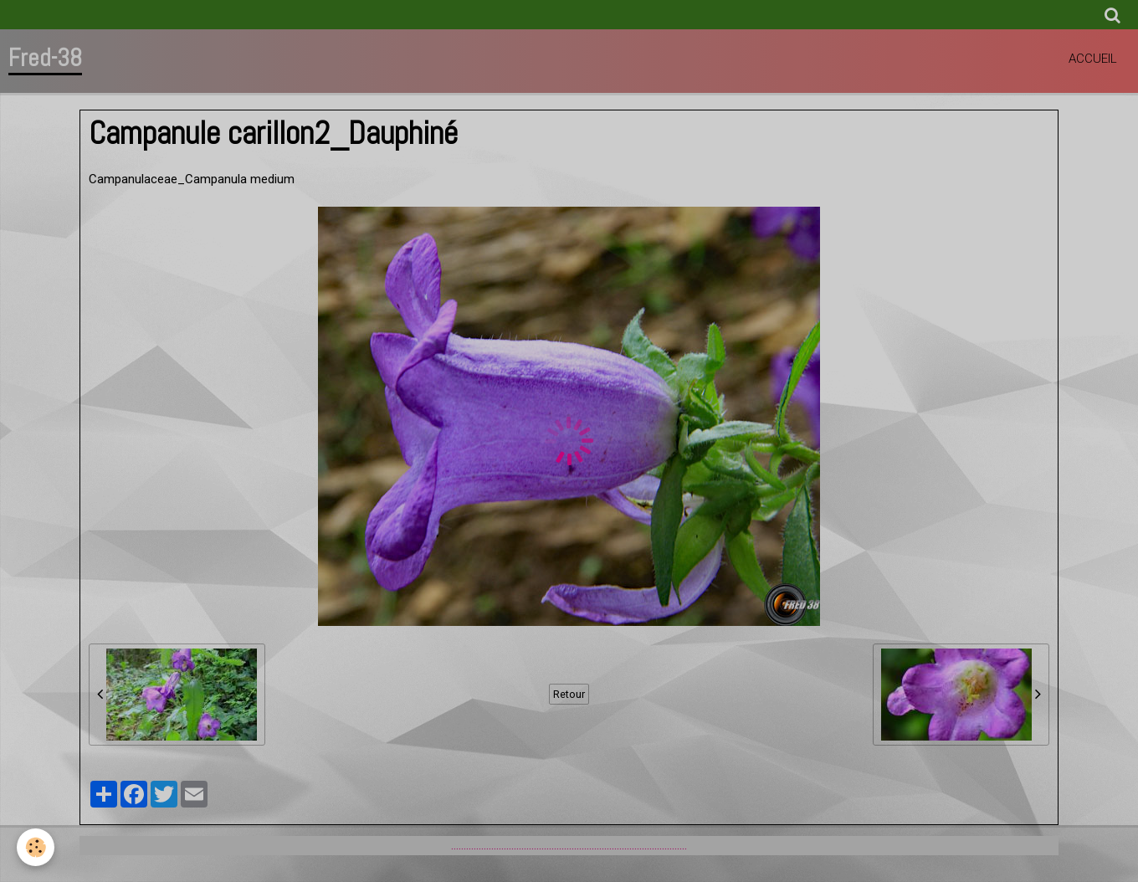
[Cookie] (35, 847)
